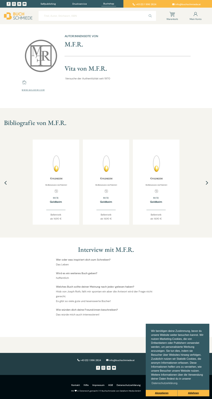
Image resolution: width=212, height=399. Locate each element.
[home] (24, 82)
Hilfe (86, 385)
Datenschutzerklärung (129, 385)
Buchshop (108, 3)
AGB (110, 385)
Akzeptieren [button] (161, 393)
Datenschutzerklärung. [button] (165, 383)
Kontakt (75, 385)
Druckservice (79, 4)
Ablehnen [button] (193, 393)
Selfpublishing (48, 4)
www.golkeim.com (33, 90)
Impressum (98, 385)
